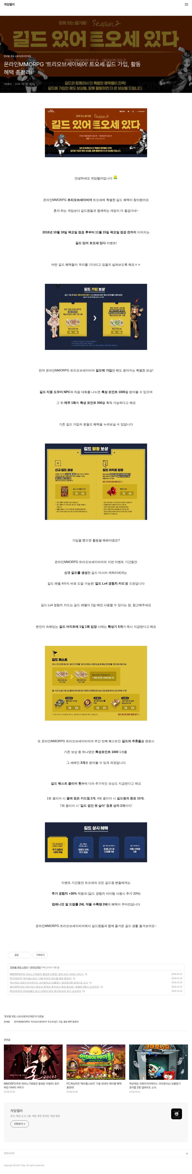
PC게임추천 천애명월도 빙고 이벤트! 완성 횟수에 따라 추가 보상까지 (45, 991)
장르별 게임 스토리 (19, 967)
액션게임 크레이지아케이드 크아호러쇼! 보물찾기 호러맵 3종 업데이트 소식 (49, 982)
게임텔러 (9, 4)
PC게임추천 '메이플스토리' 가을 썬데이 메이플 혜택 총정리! (41, 978)
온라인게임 (35, 967)
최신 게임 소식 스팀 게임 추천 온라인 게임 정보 (35, 1116)
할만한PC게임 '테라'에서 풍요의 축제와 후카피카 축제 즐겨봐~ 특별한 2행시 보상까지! (54, 987)
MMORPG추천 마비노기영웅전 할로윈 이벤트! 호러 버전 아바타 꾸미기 (46, 974)
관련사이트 (9, 1153)
